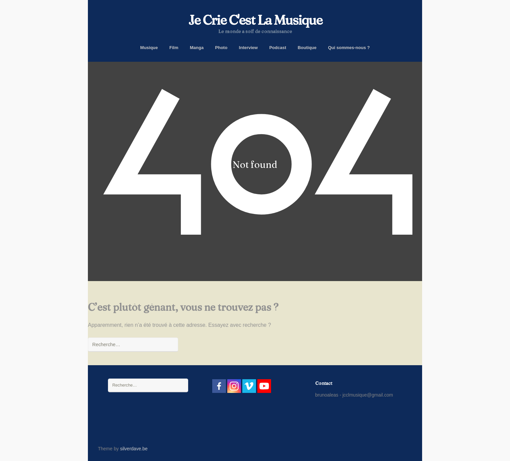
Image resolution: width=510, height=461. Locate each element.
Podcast (277, 47)
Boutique (307, 47)
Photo (221, 47)
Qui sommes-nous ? (349, 47)
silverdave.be (134, 448)
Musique (149, 47)
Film (173, 47)
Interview (248, 47)
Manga (197, 47)
